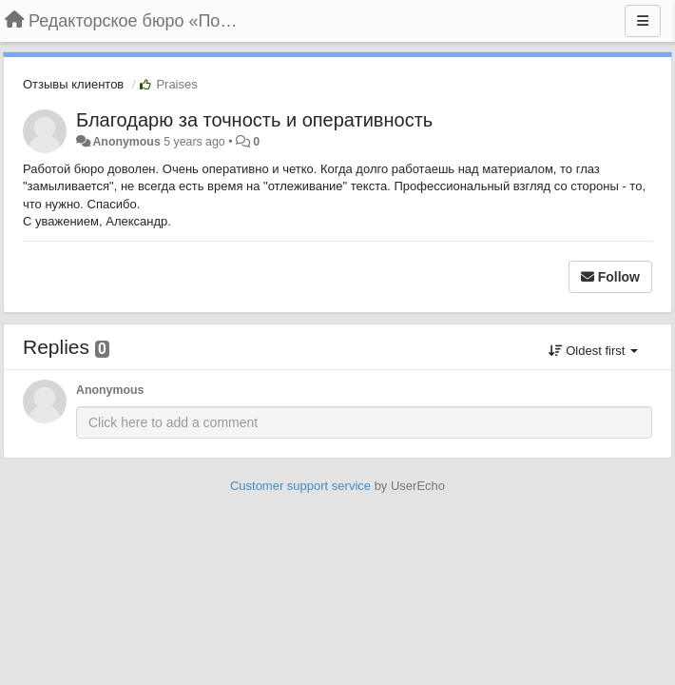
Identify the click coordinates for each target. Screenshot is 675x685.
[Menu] (643, 21)
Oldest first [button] (593, 350)
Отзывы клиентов (73, 84)
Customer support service (300, 486)
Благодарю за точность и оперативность (254, 119)
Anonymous (126, 141)
